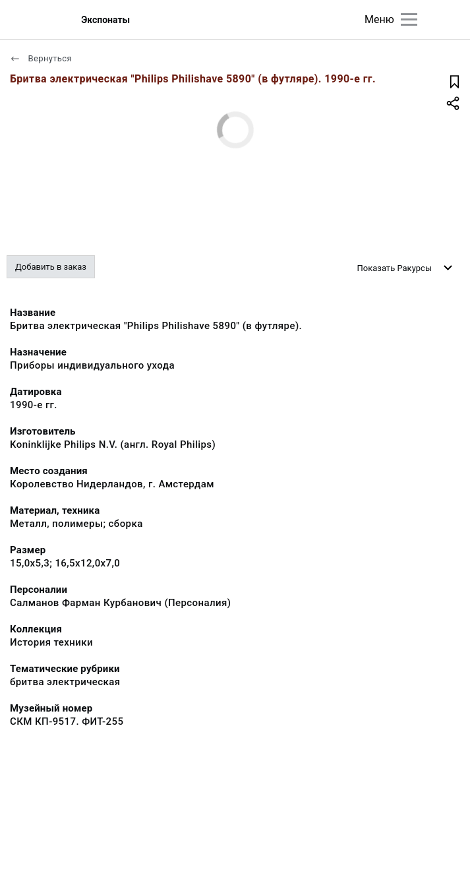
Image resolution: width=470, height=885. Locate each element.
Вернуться (41, 58)
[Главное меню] (409, 19)
